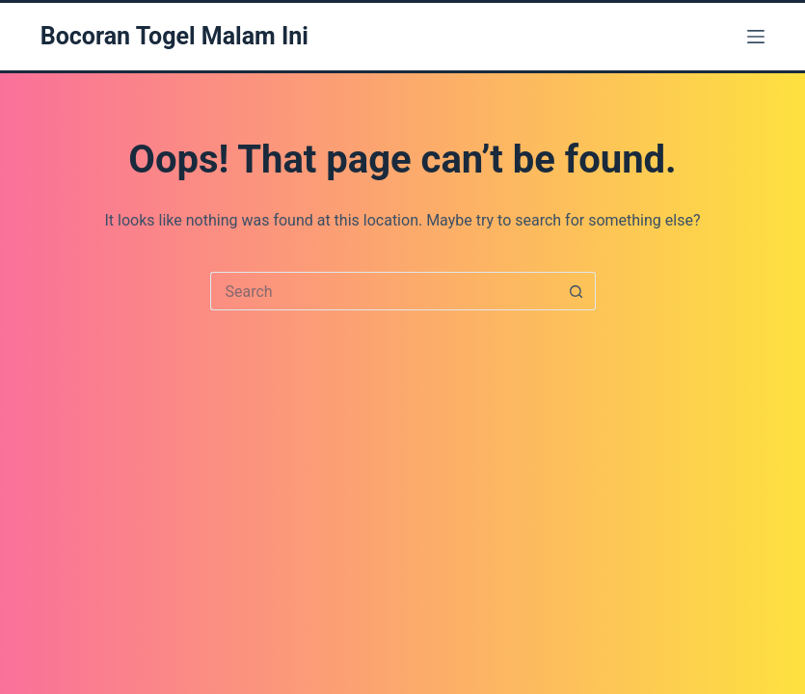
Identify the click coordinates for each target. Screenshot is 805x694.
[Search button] (576, 291)
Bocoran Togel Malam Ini (174, 36)
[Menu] (756, 36)
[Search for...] (383, 291)
